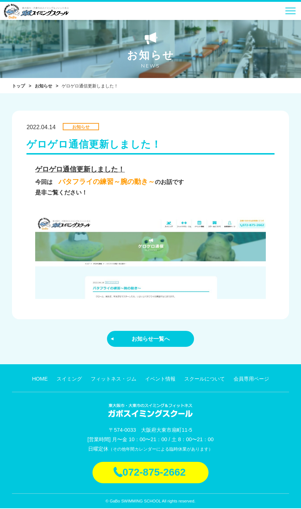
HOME (40, 379)
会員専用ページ (251, 379)
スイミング (69, 379)
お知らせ (43, 86)
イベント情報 (160, 379)
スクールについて (204, 379)
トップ (18, 86)
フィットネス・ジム (113, 379)
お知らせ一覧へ (150, 339)
